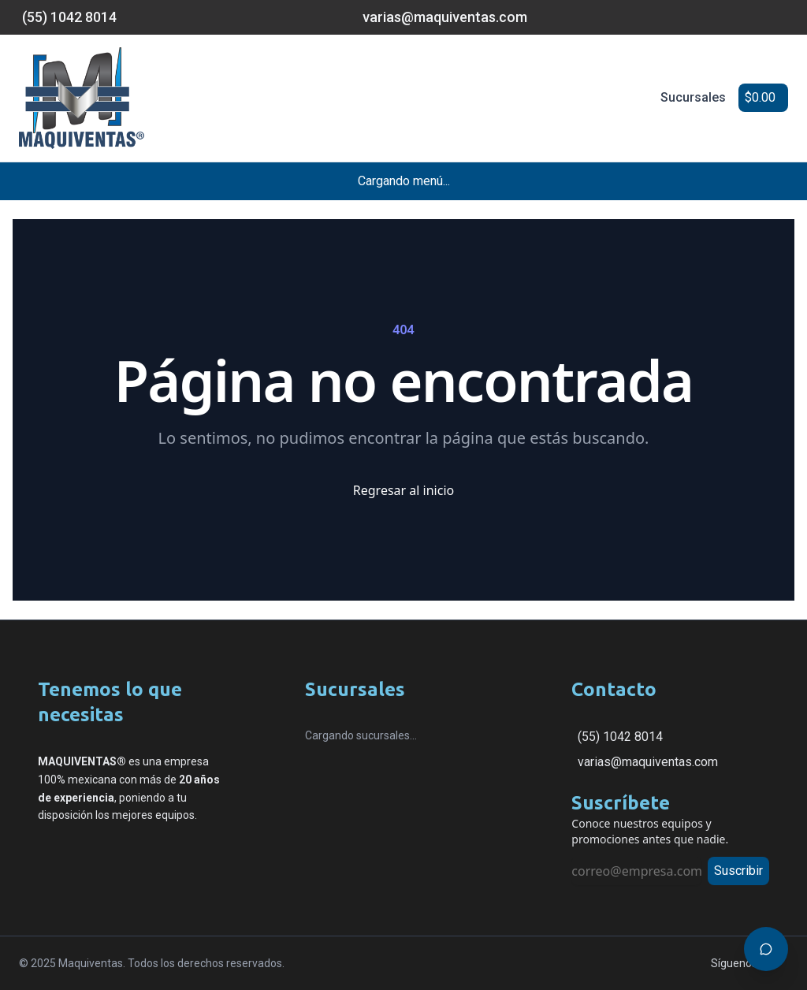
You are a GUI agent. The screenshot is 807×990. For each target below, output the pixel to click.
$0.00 (760, 97)
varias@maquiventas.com (648, 761)
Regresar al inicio (403, 490)
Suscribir (738, 870)
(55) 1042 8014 (620, 736)
